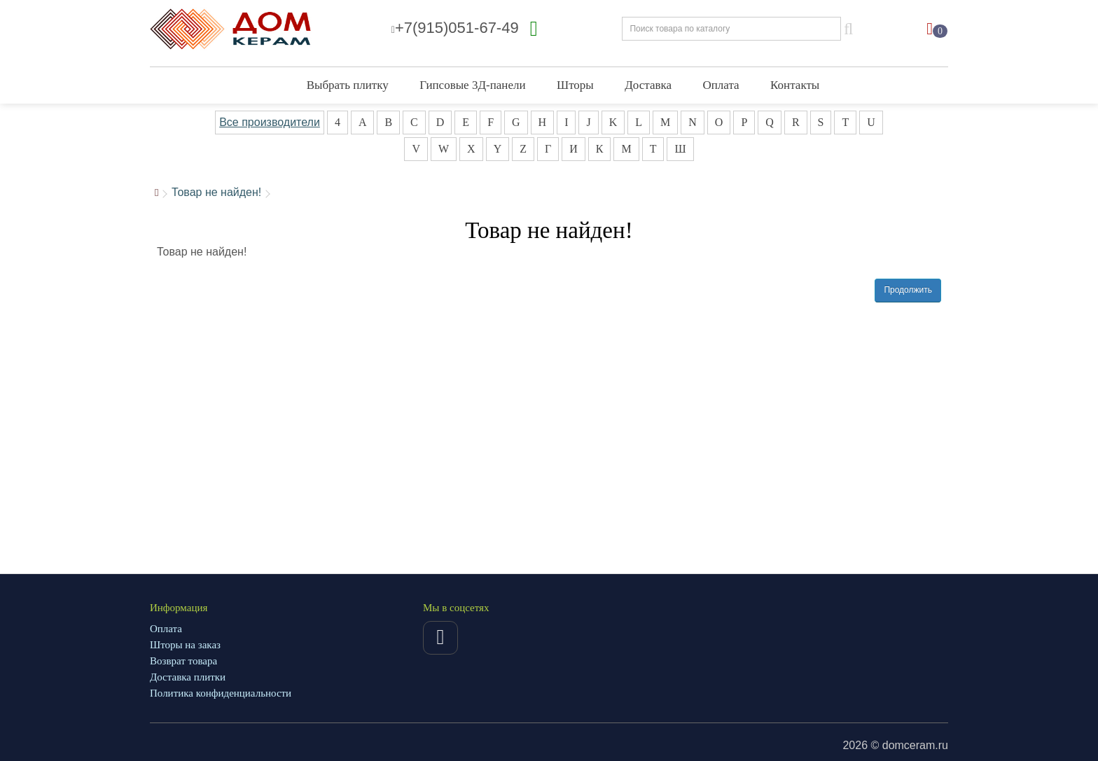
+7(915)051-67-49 (455, 27)
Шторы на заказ (185, 644)
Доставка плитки (187, 677)
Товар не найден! (216, 192)
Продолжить (908, 290)
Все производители (269, 122)
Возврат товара (183, 660)
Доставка (648, 85)
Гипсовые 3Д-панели (472, 85)
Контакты (794, 85)
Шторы (575, 85)
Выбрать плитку (348, 85)
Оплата (721, 85)
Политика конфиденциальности (220, 693)
